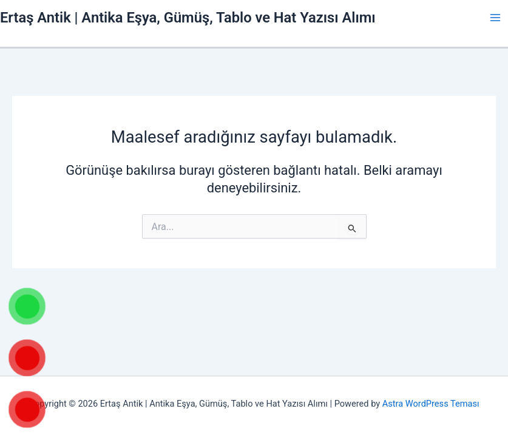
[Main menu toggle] (495, 17)
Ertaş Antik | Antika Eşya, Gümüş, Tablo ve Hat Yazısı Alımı (188, 17)
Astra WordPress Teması (430, 403)
